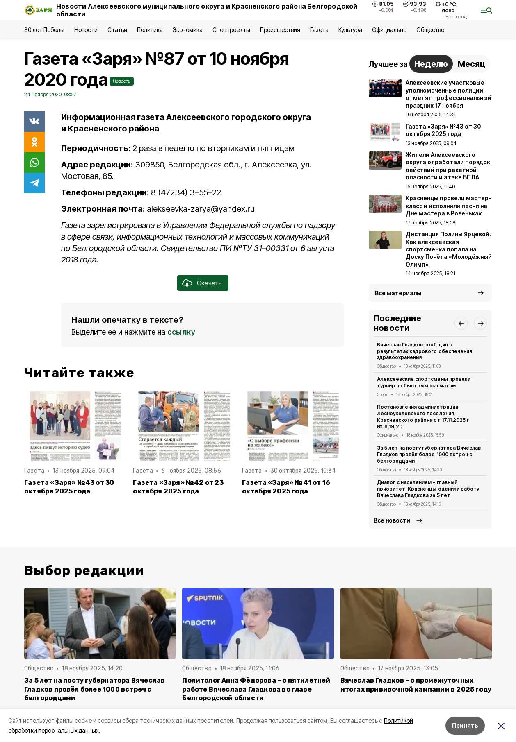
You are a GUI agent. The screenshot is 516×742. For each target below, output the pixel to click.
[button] (461, 323)
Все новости (392, 520)
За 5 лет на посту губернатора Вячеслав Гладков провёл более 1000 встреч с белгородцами (429, 454)
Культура (350, 29)
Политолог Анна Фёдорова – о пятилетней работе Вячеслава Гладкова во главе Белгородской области (256, 688)
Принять (465, 725)
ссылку (181, 332)
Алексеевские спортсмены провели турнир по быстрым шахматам (423, 382)
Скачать (209, 283)
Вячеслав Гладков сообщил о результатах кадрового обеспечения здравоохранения (424, 351)
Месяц (471, 64)
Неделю (431, 64)
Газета (319, 29)
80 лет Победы (44, 29)
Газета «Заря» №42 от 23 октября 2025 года (178, 487)
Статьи (117, 29)
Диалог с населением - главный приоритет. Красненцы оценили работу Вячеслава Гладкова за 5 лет (428, 488)
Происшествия (280, 29)
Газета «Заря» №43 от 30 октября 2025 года (69, 487)
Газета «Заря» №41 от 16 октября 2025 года (286, 487)
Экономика (188, 29)
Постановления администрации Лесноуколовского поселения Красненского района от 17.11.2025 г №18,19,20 (423, 416)
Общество (430, 29)
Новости (85, 29)
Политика (150, 29)
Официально (389, 29)
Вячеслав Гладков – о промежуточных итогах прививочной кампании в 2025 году (416, 684)
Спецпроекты (231, 29)
